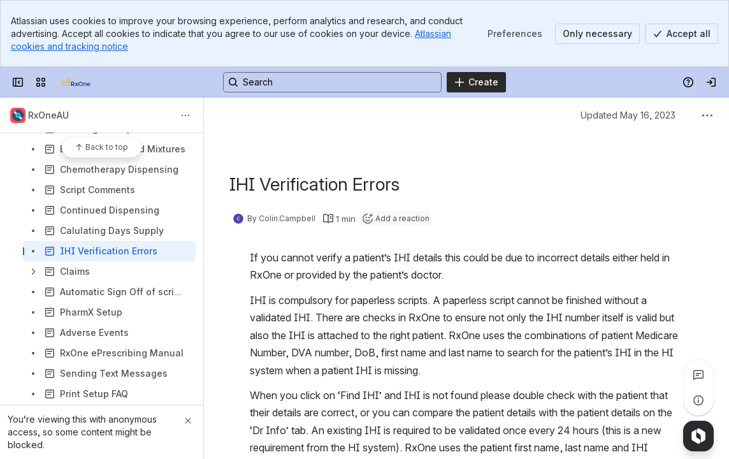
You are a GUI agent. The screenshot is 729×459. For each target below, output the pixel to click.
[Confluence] (76, 82)
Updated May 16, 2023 (628, 115)
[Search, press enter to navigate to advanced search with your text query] (332, 82)
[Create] (476, 82)
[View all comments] (698, 375)
